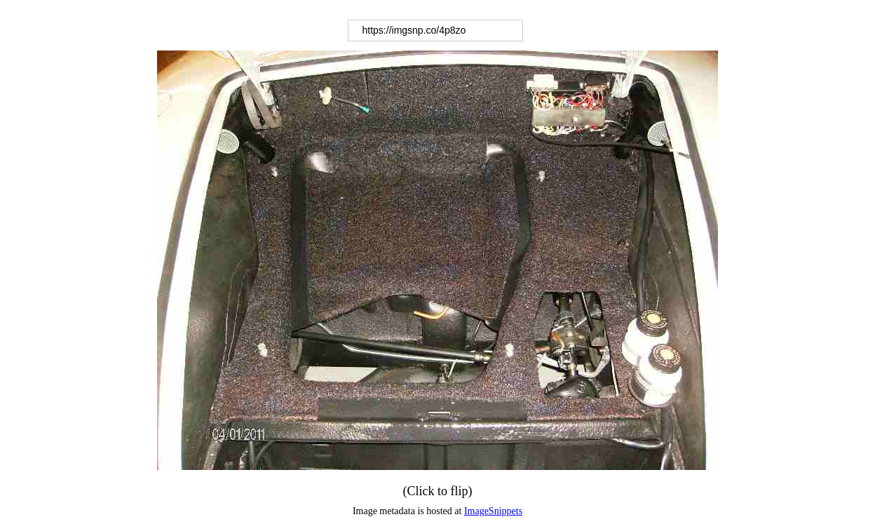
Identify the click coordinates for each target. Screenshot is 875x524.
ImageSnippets (493, 511)
